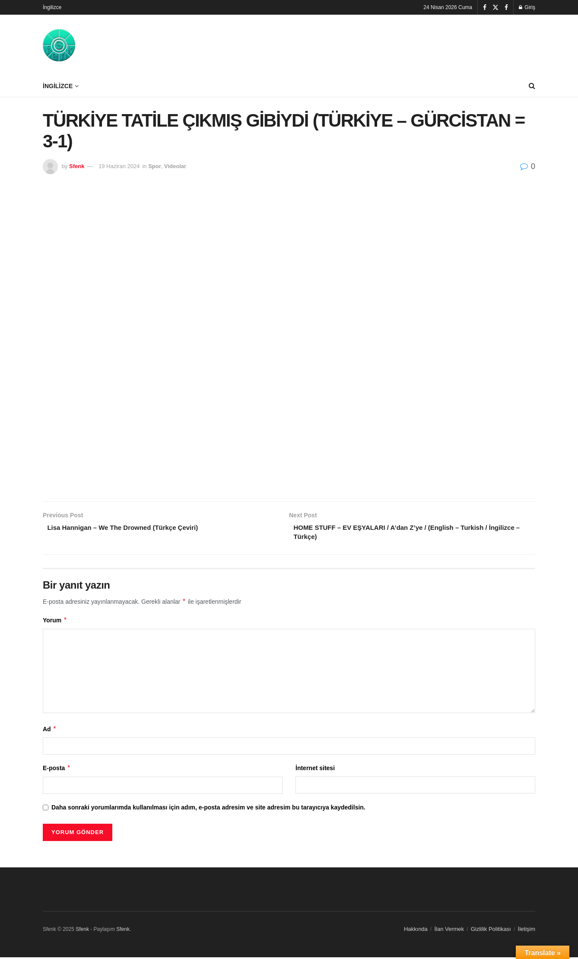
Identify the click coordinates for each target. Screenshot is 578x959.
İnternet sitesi (315, 770)
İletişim (526, 931)
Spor (154, 166)
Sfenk (76, 166)
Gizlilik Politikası (491, 931)
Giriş (527, 7)
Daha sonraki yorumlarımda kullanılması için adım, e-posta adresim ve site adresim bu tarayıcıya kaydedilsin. (208, 809)
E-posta (57, 770)
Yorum (55, 622)
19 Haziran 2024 (119, 166)
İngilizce (52, 7)
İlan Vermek (449, 931)
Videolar (175, 166)
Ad (50, 731)
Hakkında (416, 931)
